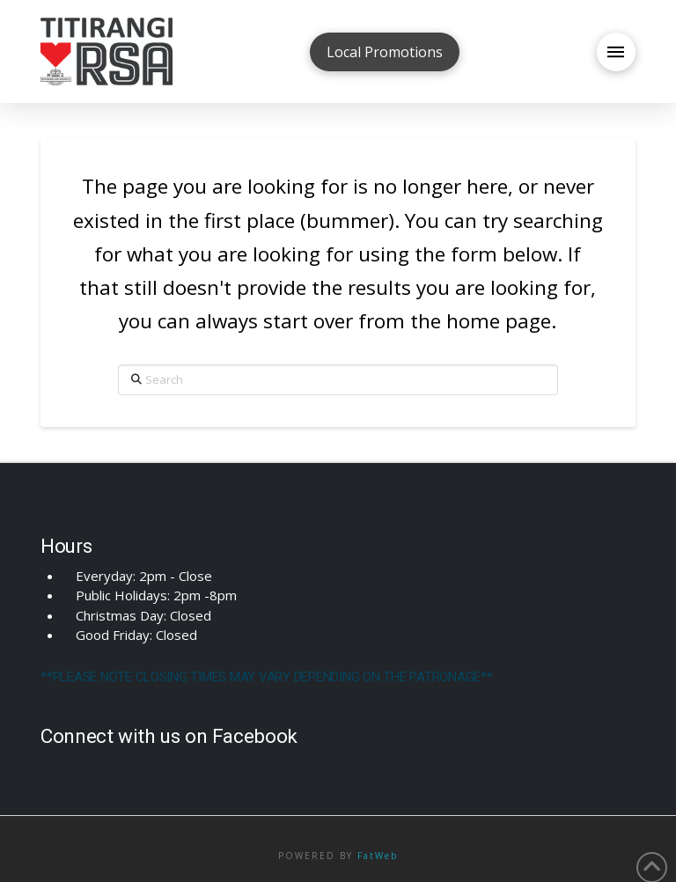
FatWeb (377, 855)
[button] (616, 52)
